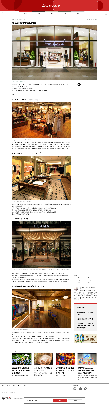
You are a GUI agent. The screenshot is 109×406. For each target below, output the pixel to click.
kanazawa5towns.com (19, 81)
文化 (52, 14)
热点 (65, 14)
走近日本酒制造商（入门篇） (85, 319)
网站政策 (12, 392)
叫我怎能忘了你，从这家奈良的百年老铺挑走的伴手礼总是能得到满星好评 (85, 325)
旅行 (25, 14)
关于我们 (4, 392)
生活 (78, 14)
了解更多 (75, 400)
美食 (38, 14)
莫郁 (13, 94)
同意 (60, 400)
